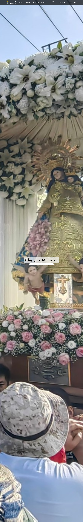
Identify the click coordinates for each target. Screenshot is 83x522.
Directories (62, 2)
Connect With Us (72, 2)
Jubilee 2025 (28, 2)
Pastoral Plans (41, 264)
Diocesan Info (36, 2)
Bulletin (43, 2)
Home (20, 2)
